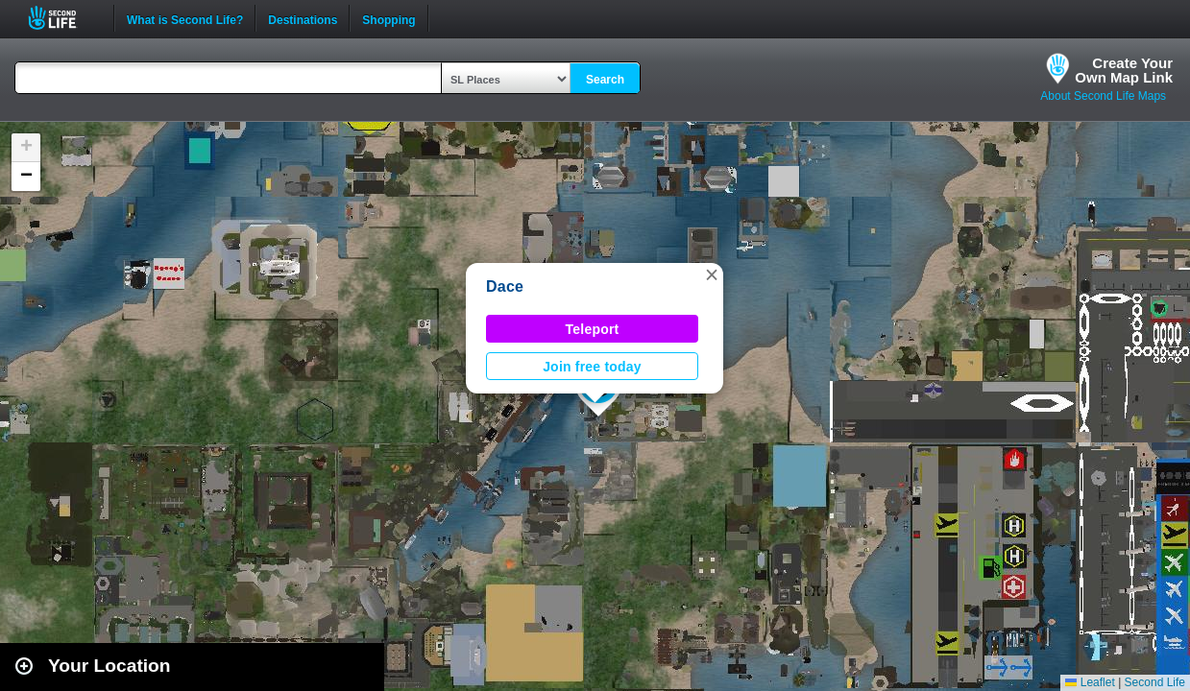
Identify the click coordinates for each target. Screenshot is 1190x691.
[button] (711, 274)
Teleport (592, 329)
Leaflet (1089, 682)
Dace (504, 286)
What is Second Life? (185, 18)
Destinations (302, 18)
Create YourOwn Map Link (1124, 70)
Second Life (63, 18)
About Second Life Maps (1103, 96)
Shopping (388, 18)
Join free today (592, 366)
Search (605, 79)
